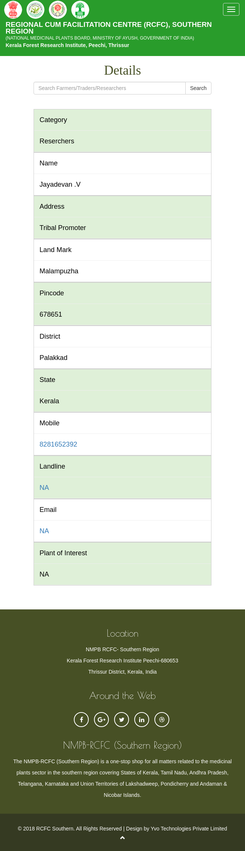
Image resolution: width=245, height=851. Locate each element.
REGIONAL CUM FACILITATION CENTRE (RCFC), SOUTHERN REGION (122, 29)
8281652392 (58, 444)
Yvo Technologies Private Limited (189, 829)
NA (44, 487)
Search (198, 88)
